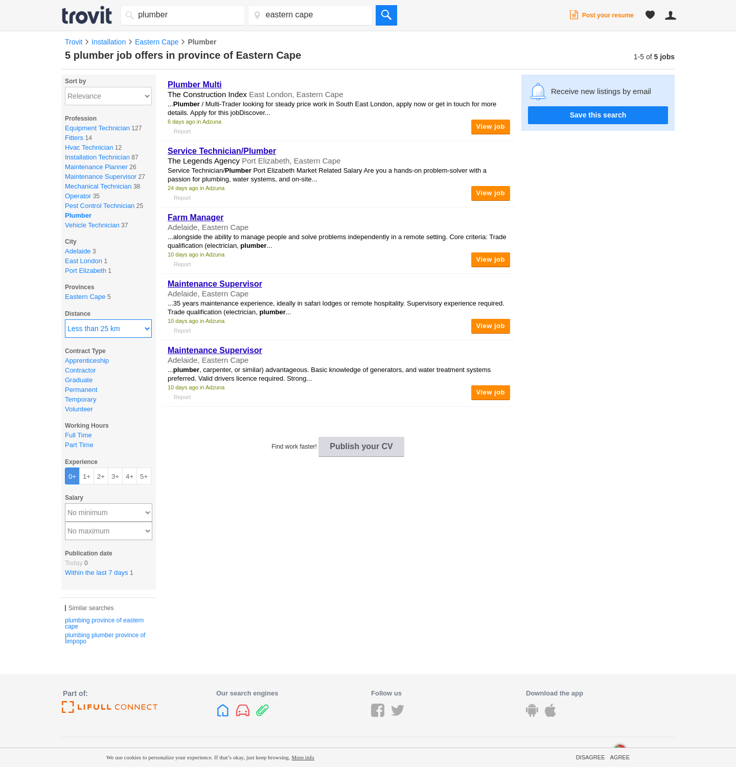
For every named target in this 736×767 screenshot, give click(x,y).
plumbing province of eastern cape (104, 623)
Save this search (598, 115)
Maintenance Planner (96, 167)
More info (303, 757)
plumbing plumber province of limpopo (105, 638)
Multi (195, 84)
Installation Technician (97, 157)
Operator (78, 196)
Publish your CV (361, 446)
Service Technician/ (222, 151)
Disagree (590, 757)
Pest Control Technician (99, 206)
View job (490, 126)
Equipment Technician (97, 128)
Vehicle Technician (92, 225)
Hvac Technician (89, 147)
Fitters (74, 138)
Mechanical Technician (98, 186)
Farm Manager (195, 217)
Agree (620, 757)
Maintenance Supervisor (100, 176)
